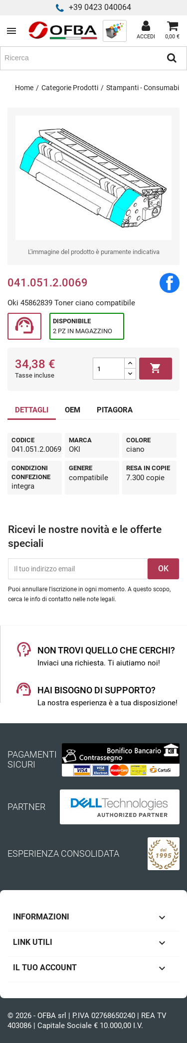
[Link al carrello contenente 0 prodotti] (172, 31)
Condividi (170, 283)
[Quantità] (109, 369)
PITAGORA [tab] (115, 409)
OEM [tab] (72, 409)
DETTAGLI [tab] (31, 409)
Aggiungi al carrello (156, 368)
